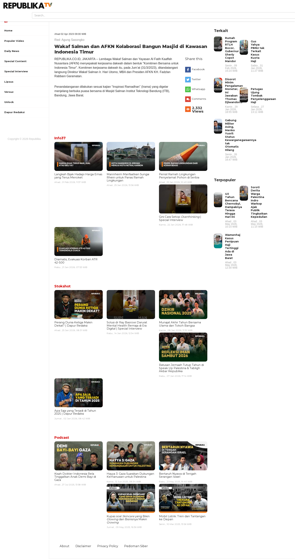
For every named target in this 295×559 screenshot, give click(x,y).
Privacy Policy (107, 546)
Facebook (198, 69)
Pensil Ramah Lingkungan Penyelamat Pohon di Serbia (179, 176)
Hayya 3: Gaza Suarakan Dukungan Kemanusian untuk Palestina (130, 475)
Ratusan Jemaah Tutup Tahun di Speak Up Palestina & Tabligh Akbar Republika (181, 368)
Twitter (196, 79)
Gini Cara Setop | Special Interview (180, 218)
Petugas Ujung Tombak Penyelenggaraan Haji (263, 100)
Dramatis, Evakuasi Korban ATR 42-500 (75, 261)
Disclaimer (83, 546)
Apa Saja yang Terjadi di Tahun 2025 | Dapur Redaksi (75, 412)
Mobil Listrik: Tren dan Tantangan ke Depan (182, 518)
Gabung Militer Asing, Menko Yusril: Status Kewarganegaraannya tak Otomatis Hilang (240, 140)
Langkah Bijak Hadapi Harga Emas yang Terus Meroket (78, 176)
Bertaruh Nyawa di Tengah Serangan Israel (177, 475)
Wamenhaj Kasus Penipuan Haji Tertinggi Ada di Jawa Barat (232, 251)
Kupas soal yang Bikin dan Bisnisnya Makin (128, 519)
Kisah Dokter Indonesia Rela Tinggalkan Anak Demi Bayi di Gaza (75, 477)
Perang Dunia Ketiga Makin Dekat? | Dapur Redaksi (73, 324)
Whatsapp (198, 89)
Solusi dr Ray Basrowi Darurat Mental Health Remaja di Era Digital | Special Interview (127, 325)
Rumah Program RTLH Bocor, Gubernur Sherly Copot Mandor (232, 54)
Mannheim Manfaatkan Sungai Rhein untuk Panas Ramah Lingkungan (128, 177)
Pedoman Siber (136, 546)
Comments (199, 98)
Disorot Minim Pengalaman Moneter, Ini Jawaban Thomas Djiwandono (234, 95)
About (64, 546)
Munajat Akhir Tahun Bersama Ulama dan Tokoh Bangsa (180, 324)
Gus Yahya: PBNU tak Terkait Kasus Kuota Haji (258, 56)
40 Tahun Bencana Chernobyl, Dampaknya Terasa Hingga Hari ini (233, 210)
